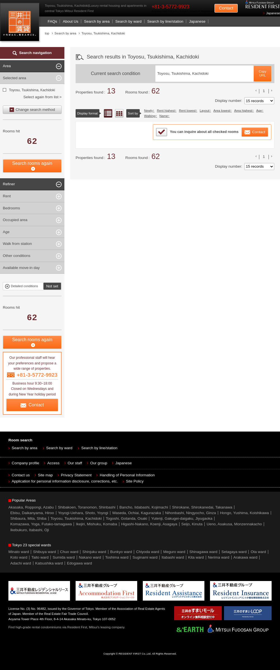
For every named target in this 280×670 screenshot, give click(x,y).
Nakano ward (90, 557)
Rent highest (166, 110)
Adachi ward (20, 563)
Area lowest (221, 110)
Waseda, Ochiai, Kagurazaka (136, 513)
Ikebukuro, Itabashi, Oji (29, 530)
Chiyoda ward (147, 552)
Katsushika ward (49, 563)
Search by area (97, 21)
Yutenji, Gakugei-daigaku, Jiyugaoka (181, 518)
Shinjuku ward (94, 552)
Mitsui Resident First (21, 23)
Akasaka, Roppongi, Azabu (31, 507)
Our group (98, 463)
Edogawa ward (79, 563)
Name (163, 116)
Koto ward (18, 557)
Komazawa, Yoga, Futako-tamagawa (41, 524)
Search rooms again (32, 163)
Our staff (75, 463)
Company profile (25, 463)
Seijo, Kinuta (192, 524)
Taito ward (40, 557)
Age (259, 110)
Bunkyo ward (121, 552)
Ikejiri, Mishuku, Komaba (96, 524)
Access (53, 463)
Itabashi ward (173, 557)
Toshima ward (116, 557)
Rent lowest (187, 110)
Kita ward (196, 557)
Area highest (243, 110)
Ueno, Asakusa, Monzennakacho (234, 524)
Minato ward (18, 552)
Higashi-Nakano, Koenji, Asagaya (149, 524)
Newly (148, 110)
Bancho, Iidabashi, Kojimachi (144, 507)
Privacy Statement (76, 475)
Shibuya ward (44, 552)
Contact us (21, 475)
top (47, 33)
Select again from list (40, 97)
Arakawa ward (246, 557)
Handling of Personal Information (127, 475)
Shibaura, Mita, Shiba (28, 518)
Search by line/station (165, 21)
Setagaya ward (234, 552)
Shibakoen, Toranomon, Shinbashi (86, 507)
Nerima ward (219, 557)
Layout (204, 110)
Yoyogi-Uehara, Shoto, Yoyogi (83, 513)
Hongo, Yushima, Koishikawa (244, 513)
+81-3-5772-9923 (170, 7)
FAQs (52, 21)
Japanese (273, 13)
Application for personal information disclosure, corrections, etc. (65, 481)
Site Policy (135, 481)
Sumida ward (64, 557)
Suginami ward (144, 557)
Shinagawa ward (203, 552)
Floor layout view (119, 113)
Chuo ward (69, 552)
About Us (70, 21)
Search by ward (128, 21)
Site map (45, 475)
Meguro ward (174, 552)
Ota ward (258, 552)
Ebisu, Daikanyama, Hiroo (32, 513)
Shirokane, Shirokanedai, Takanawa (202, 507)
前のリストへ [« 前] (256, 90)
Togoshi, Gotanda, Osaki (126, 518)
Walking (149, 116)
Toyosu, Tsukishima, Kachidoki (31, 90)
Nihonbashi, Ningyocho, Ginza (190, 513)
